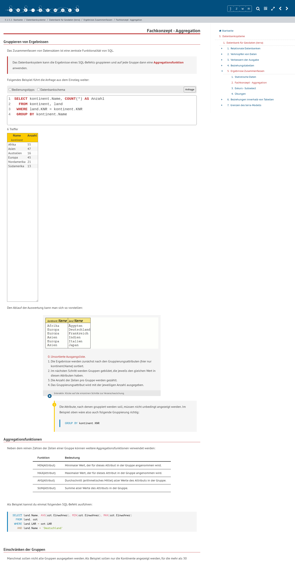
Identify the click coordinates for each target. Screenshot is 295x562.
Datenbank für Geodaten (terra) (64, 19)
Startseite (18, 19)
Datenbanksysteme (36, 19)
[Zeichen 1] (230, 9)
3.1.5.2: (9, 19)
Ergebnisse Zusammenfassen (98, 19)
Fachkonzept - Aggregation (129, 19)
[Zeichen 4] (249, 9)
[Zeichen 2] (236, 9)
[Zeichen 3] (242, 9)
